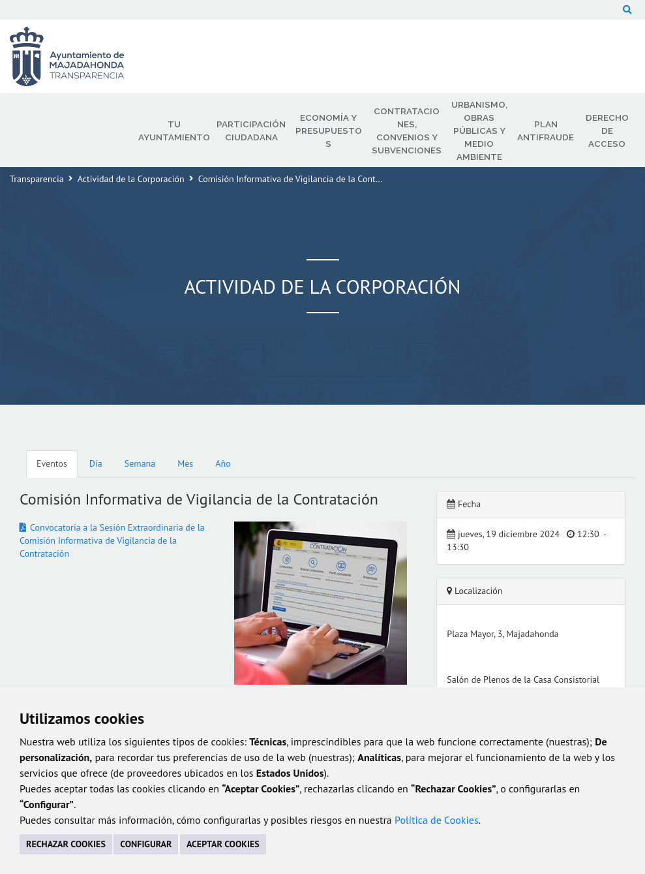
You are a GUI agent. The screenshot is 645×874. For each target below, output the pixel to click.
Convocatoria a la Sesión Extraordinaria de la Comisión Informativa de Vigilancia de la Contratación (112, 540)
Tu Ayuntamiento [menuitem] (174, 130)
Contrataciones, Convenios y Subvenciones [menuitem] (407, 130)
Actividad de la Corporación (131, 179)
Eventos (52, 463)
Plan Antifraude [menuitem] (545, 130)
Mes (185, 463)
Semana (140, 463)
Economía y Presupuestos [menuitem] (328, 130)
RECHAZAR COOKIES (66, 844)
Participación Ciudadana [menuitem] (251, 130)
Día (95, 463)
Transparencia (37, 179)
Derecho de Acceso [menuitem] (607, 130)
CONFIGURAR (146, 844)
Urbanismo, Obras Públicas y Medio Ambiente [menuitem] (479, 130)
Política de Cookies (437, 819)
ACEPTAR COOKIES (223, 844)
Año (222, 463)
